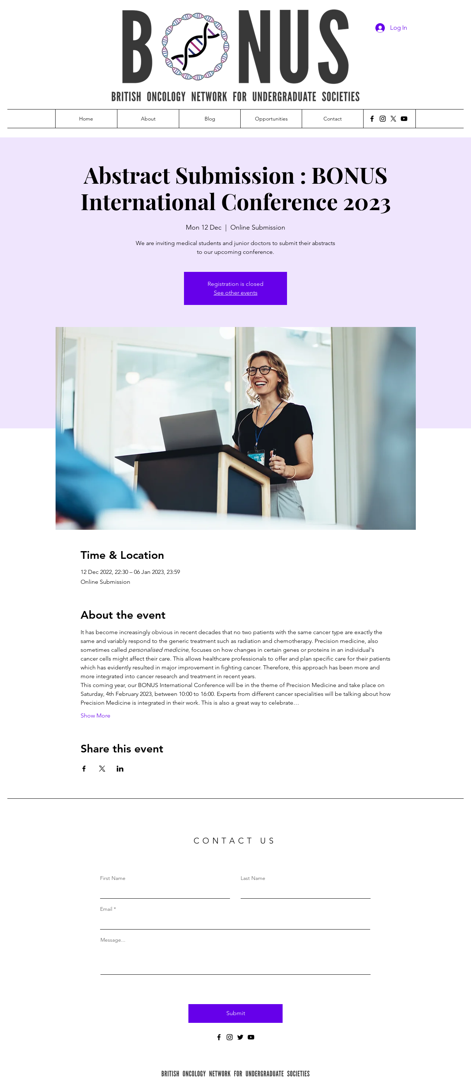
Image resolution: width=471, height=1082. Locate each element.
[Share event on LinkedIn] (120, 769)
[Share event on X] (102, 769)
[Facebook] (372, 119)
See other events (236, 292)
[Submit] (235, 1013)
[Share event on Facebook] (84, 769)
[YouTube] (404, 119)
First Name (112, 878)
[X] (393, 119)
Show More (95, 715)
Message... (112, 939)
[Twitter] (240, 1037)
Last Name (253, 878)
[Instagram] (383, 119)
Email (106, 909)
